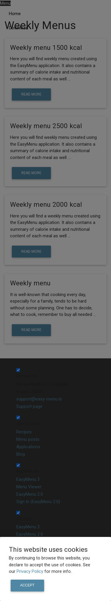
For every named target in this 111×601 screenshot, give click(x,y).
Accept (27, 585)
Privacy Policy (30, 571)
